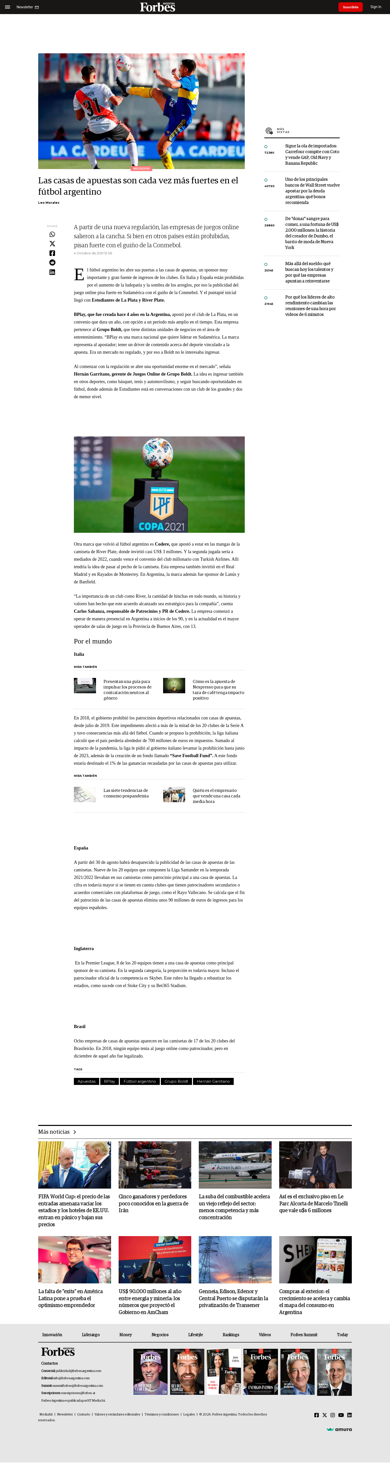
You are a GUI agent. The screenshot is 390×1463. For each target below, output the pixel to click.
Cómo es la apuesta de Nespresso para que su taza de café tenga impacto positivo (218, 690)
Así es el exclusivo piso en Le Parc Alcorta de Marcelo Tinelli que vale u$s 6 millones (313, 1204)
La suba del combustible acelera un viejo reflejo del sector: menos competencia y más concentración (234, 1208)
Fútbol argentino (140, 1081)
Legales (189, 1415)
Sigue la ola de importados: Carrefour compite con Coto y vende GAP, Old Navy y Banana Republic (312, 155)
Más (308, 130)
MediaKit (46, 1415)
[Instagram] (332, 1416)
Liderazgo (91, 1335)
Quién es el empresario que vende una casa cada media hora (216, 796)
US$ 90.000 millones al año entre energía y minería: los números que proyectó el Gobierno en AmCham (150, 1303)
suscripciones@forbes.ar (78, 1393)
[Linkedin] (349, 1416)
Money (125, 1335)
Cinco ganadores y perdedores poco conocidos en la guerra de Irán (153, 1204)
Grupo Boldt (176, 1081)
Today (342, 1335)
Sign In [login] (377, 7)
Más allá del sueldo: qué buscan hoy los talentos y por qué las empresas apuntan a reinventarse (309, 272)
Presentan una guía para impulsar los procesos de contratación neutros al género (128, 690)
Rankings (231, 1335)
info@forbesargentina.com (72, 1378)
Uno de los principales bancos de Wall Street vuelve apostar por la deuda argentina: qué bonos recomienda (312, 191)
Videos (265, 1335)
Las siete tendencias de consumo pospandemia (126, 793)
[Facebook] (316, 1416)
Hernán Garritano (213, 1081)
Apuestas (86, 1081)
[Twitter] (324, 1416)
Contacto (83, 1415)
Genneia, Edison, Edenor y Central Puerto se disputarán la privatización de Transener (233, 1299)
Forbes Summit (303, 1335)
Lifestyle (195, 1335)
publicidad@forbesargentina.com (78, 1371)
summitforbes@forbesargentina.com (78, 1386)
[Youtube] (341, 1416)
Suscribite (352, 7)
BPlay (109, 1081)
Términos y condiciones (161, 1415)
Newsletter (65, 1415)
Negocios (160, 1335)
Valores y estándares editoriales (117, 1415)
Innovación (52, 1335)
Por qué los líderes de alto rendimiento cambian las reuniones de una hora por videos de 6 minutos (310, 306)
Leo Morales (48, 203)
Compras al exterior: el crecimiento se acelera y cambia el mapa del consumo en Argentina (314, 1303)
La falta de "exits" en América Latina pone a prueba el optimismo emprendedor (70, 1299)
